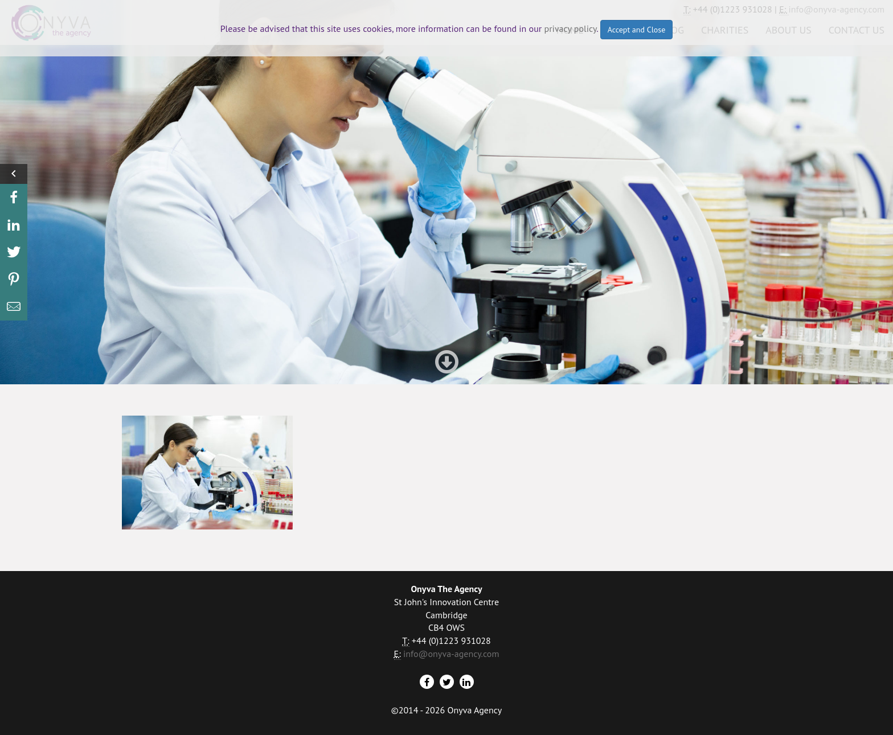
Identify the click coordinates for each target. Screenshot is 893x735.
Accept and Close (637, 29)
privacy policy (570, 28)
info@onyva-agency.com (451, 653)
